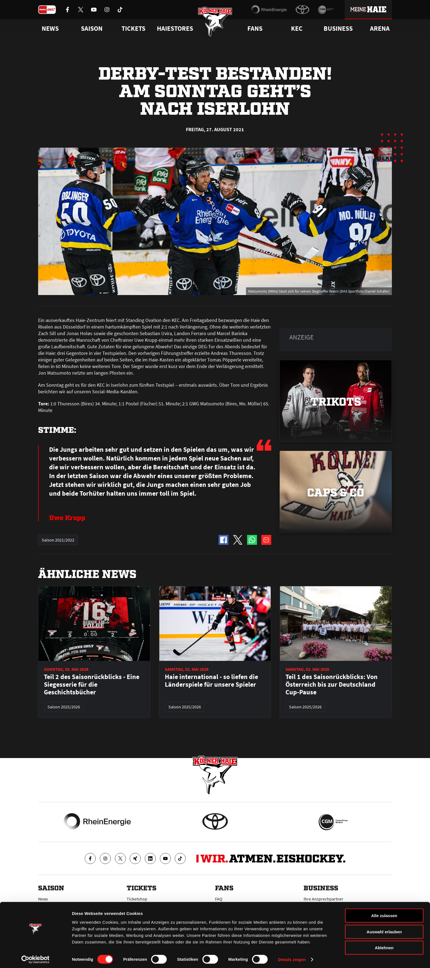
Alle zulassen (384, 913)
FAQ (218, 899)
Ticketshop (137, 899)
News (43, 899)
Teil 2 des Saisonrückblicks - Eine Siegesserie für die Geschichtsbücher (91, 684)
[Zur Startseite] (215, 22)
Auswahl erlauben (384, 929)
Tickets (133, 28)
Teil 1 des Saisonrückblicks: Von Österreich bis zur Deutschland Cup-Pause (331, 684)
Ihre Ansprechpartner (323, 899)
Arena (380, 28)
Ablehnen (384, 945)
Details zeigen (291, 957)
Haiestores (175, 28)
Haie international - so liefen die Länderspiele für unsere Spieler (211, 680)
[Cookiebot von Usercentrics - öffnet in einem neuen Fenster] (36, 957)
